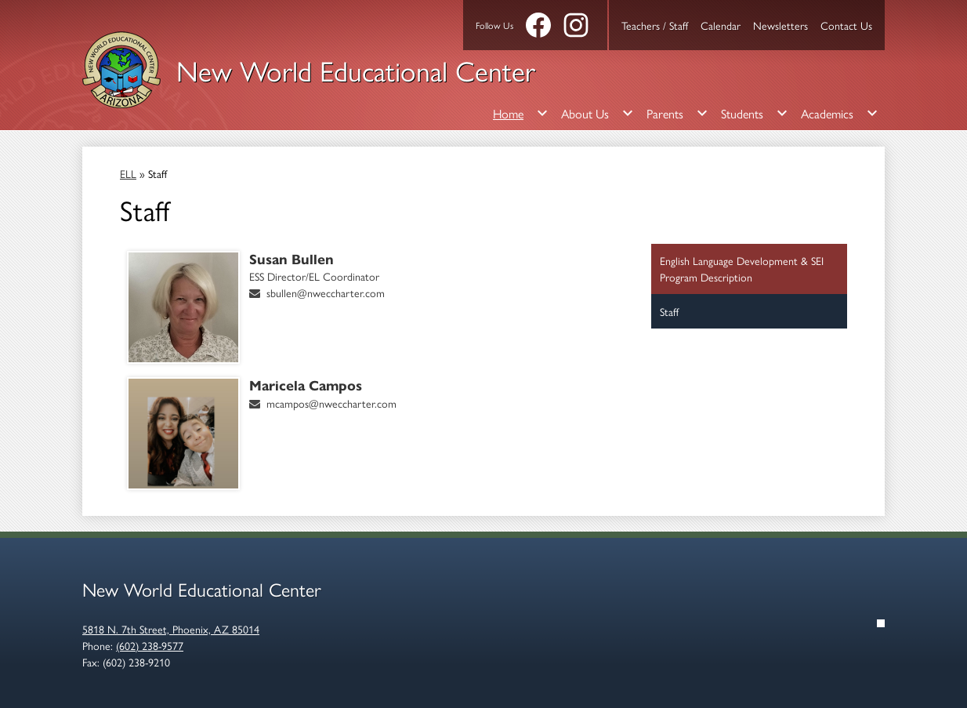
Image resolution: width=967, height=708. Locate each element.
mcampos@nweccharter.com (331, 403)
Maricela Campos (305, 385)
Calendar (721, 25)
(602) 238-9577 (149, 645)
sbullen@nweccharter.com (325, 292)
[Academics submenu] (840, 113)
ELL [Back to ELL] (128, 173)
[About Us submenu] (597, 113)
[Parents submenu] (677, 113)
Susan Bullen (291, 259)
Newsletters (780, 25)
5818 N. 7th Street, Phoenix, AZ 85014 (170, 629)
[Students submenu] (755, 113)
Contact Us (846, 25)
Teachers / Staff (654, 25)
